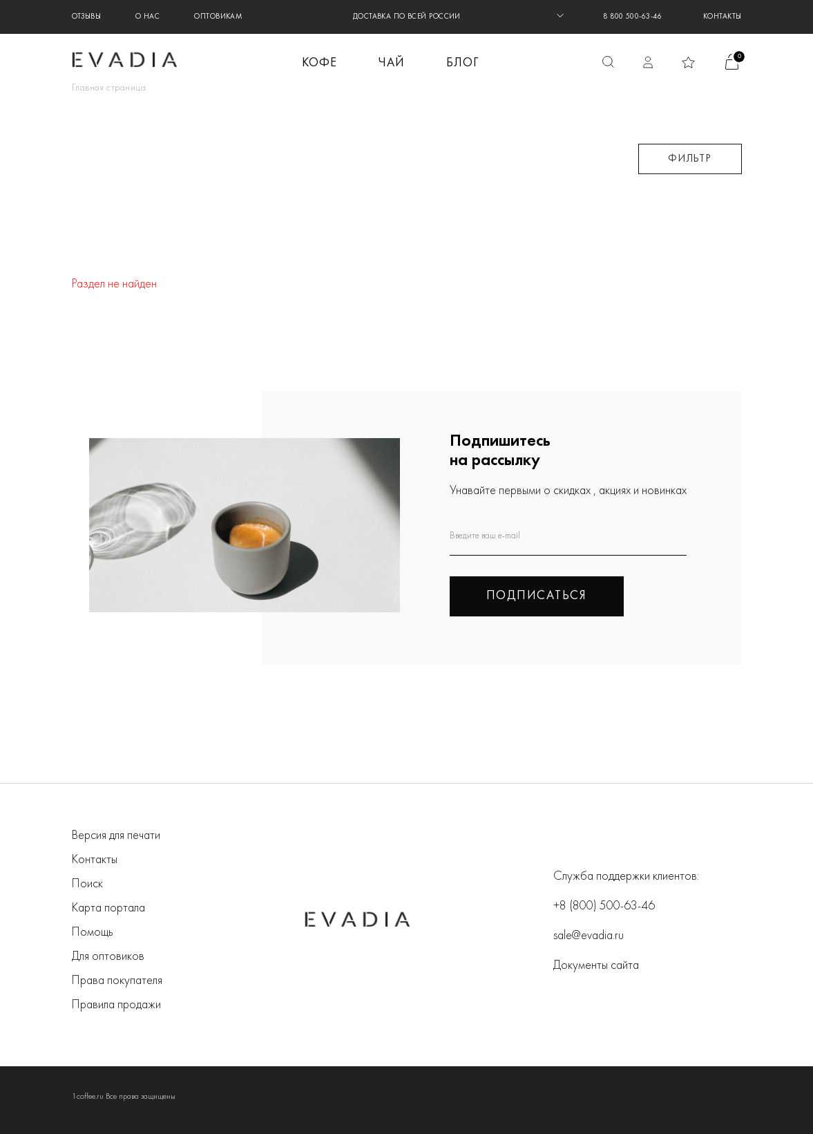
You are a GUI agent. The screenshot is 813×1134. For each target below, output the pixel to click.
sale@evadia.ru (588, 936)
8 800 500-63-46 (632, 17)
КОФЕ (320, 63)
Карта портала (108, 908)
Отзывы (87, 17)
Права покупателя (117, 981)
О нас (147, 17)
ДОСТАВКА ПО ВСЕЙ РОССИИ (407, 17)
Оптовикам (218, 17)
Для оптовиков (108, 957)
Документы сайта (596, 966)
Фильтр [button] (690, 158)
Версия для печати (116, 836)
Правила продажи (116, 1005)
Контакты (722, 17)
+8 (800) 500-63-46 (604, 906)
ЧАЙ (392, 63)
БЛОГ (462, 63)
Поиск (87, 884)
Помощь (92, 932)
